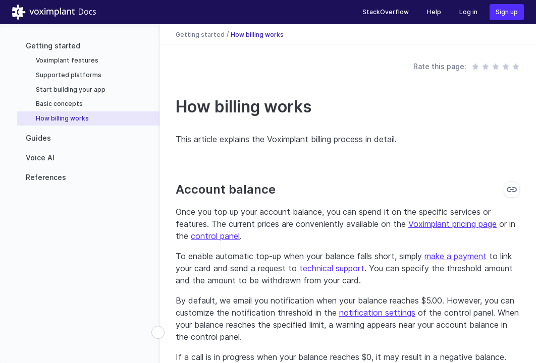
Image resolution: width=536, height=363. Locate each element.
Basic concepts (58, 103)
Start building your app (69, 89)
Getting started (53, 45)
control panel (215, 236)
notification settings (377, 313)
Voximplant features (66, 60)
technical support (331, 268)
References (46, 177)
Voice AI (40, 157)
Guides (38, 138)
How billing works (61, 118)
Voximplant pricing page (452, 224)
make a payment (455, 256)
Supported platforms (67, 75)
